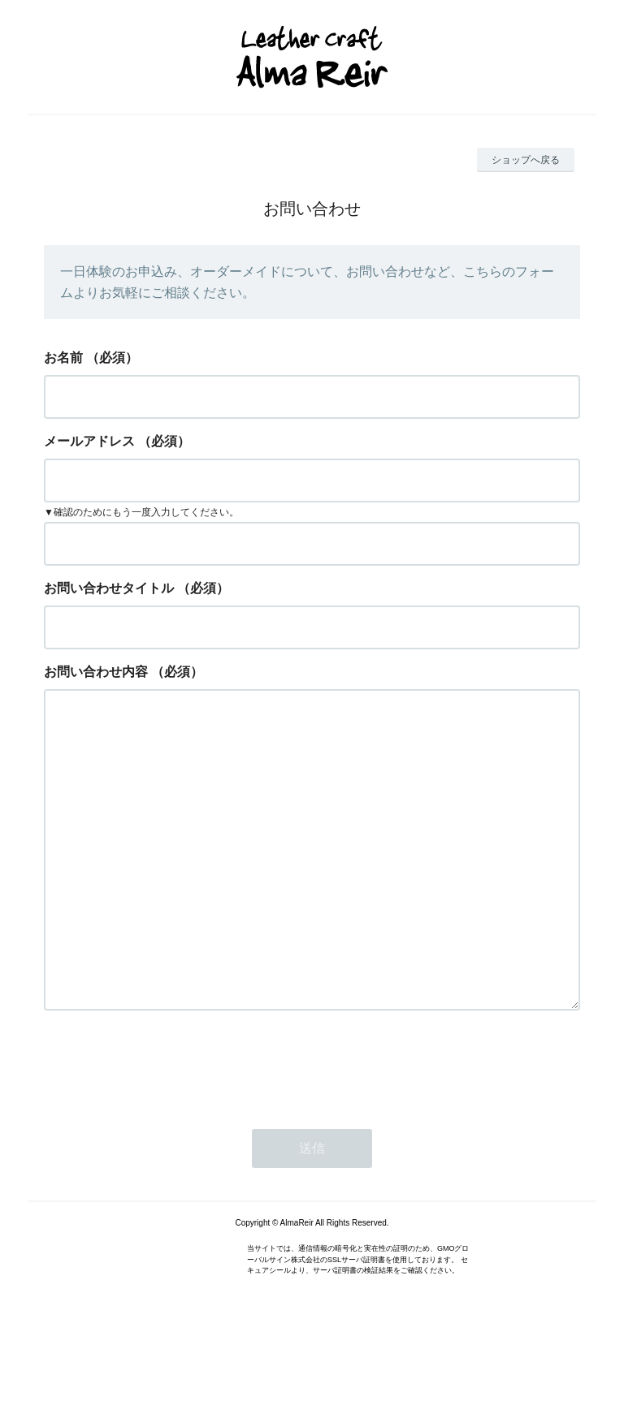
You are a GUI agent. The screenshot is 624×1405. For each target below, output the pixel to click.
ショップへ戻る (526, 160)
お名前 (63, 357)
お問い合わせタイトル (109, 588)
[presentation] (167, 1129)
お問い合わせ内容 (96, 672)
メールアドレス (89, 441)
